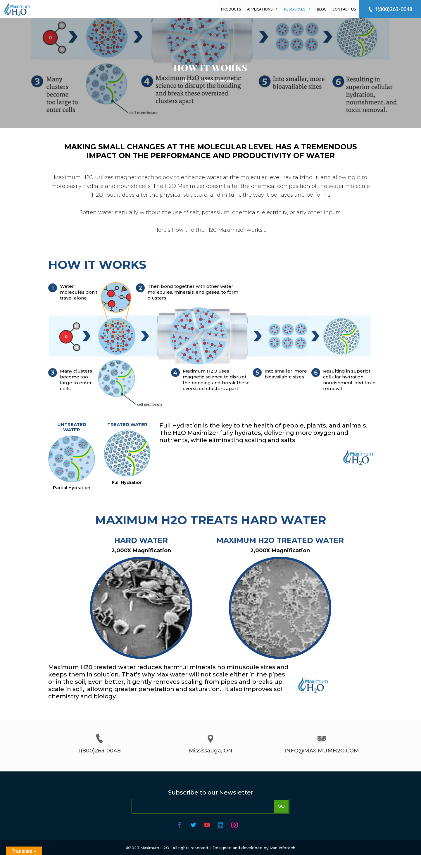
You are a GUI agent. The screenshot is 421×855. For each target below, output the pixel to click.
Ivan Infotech (282, 847)
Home (189, 80)
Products (231, 9)
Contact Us (344, 9)
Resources (297, 9)
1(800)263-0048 (390, 9)
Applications (262, 9)
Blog (322, 9)
